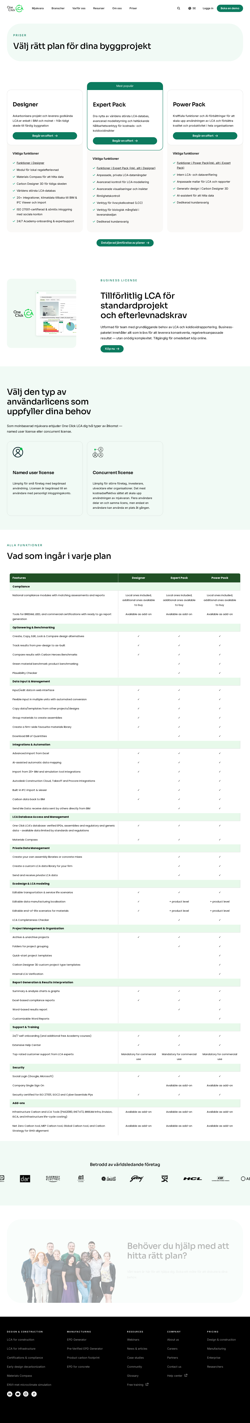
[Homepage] (15, 8)
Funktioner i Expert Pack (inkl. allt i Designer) (126, 168)
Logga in (208, 8)
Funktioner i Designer (30, 163)
